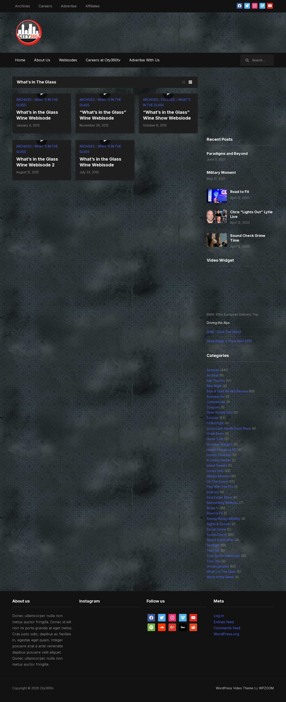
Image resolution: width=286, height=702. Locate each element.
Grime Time (215, 439)
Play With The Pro (220, 487)
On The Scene (217, 481)
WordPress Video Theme (234, 688)
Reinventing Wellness (222, 503)
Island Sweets (217, 465)
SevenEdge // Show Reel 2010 (229, 341)
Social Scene (216, 529)
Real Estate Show (219, 497)
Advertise (69, 6)
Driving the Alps (218, 323)
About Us (42, 60)
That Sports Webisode (223, 556)
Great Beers (215, 433)
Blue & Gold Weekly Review (227, 391)
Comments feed (227, 628)
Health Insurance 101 (221, 449)
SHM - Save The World (224, 332)
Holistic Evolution (219, 455)
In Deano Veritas (219, 460)
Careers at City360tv (103, 60)
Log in (219, 615)
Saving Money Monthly (223, 518)
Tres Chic (214, 561)
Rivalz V (213, 508)
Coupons (213, 407)
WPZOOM (266, 688)
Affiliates (92, 6)
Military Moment (221, 172)
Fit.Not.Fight (215, 423)
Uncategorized (218, 566)
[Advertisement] (192, 31)
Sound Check (217, 534)
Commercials (216, 402)
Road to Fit (239, 191)
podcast (213, 492)
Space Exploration (220, 540)
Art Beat (212, 375)
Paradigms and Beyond (227, 153)
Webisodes (68, 60)
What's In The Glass (221, 572)
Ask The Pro (216, 381)
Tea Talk (213, 550)
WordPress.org (226, 634)
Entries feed (224, 622)
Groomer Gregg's (220, 444)
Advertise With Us (144, 60)
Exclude (168, 99)
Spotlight (213, 545)
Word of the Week (220, 577)
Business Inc (216, 396)
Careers (45, 6)
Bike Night (214, 386)
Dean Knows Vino (220, 412)
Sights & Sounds (219, 524)
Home (20, 60)
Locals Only (215, 471)
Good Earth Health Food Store (229, 428)
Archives (22, 6)
